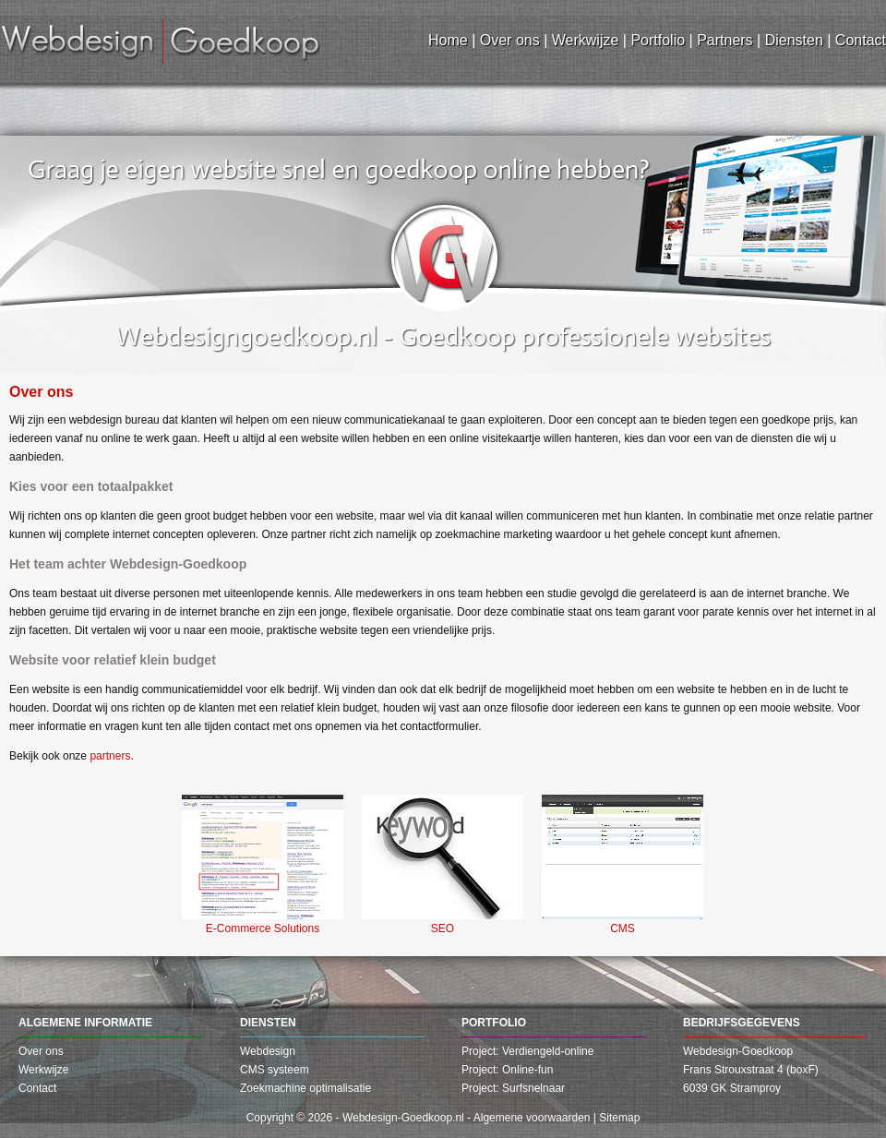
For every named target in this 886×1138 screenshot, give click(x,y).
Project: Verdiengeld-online (527, 1051)
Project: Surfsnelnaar (513, 1088)
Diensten (268, 1022)
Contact (37, 1088)
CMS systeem (274, 1069)
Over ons (41, 1051)
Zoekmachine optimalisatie (305, 1088)
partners (110, 755)
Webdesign (267, 1051)
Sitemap (619, 1117)
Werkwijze (43, 1069)
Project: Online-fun (507, 1069)
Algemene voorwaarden (532, 1117)
